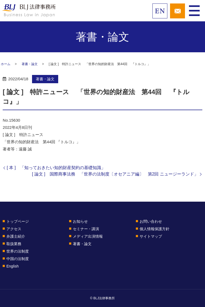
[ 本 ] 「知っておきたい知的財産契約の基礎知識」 (56, 167)
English (12, 266)
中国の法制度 (17, 259)
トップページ (17, 221)
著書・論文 (30, 64)
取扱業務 (13, 244)
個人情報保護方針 (154, 229)
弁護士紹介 (15, 236)
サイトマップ (151, 236)
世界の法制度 (17, 251)
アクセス (13, 229)
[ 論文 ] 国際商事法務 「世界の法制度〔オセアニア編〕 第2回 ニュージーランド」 (115, 174)
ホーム (5, 64)
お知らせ (80, 221)
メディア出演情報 (88, 236)
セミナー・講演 (86, 229)
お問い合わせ (151, 221)
